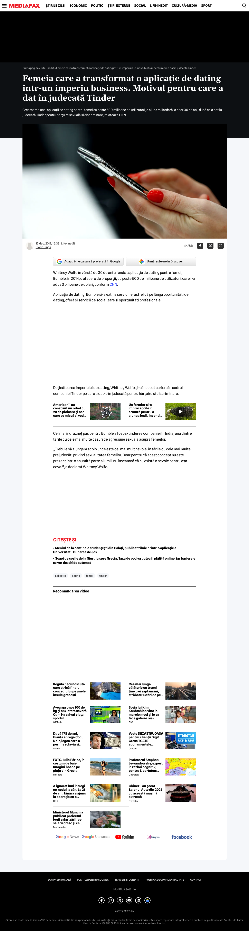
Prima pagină (30, 68)
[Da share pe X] (210, 246)
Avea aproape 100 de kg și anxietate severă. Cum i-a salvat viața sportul (70, 713)
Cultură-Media (184, 5)
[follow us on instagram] (153, 837)
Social (140, 5)
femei (89, 575)
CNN (113, 284)
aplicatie (60, 575)
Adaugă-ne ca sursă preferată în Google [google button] (88, 261)
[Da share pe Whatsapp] (221, 246)
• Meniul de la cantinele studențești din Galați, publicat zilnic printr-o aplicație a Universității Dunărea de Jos (114, 550)
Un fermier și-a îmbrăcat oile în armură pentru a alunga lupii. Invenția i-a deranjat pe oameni (146, 410)
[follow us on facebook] (181, 837)
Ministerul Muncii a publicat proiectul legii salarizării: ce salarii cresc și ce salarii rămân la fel (68, 818)
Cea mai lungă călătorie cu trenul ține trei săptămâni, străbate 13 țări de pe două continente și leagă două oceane (145, 689)
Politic (97, 5)
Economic (78, 5)
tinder (103, 575)
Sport (206, 5)
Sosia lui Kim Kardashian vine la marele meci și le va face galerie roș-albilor (144, 713)
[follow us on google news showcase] (96, 837)
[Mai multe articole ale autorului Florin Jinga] (30, 246)
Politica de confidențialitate (165, 879)
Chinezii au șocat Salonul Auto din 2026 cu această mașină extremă (145, 791)
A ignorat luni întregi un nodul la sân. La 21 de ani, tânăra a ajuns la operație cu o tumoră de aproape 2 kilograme (69, 791)
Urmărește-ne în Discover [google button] (161, 261)
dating (76, 575)
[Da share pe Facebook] (200, 246)
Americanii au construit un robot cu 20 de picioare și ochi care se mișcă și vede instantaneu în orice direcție (69, 410)
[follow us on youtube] (124, 837)
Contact (195, 879)
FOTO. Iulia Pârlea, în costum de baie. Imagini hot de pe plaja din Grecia (69, 765)
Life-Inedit (159, 5)
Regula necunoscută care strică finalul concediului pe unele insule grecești (69, 689)
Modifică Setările (124, 889)
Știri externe (118, 5)
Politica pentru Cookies (93, 879)
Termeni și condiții (127, 879)
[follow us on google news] (67, 837)
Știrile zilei (55, 5)
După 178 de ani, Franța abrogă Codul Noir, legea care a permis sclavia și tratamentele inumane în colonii (69, 739)
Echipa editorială (59, 879)
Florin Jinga (43, 247)
